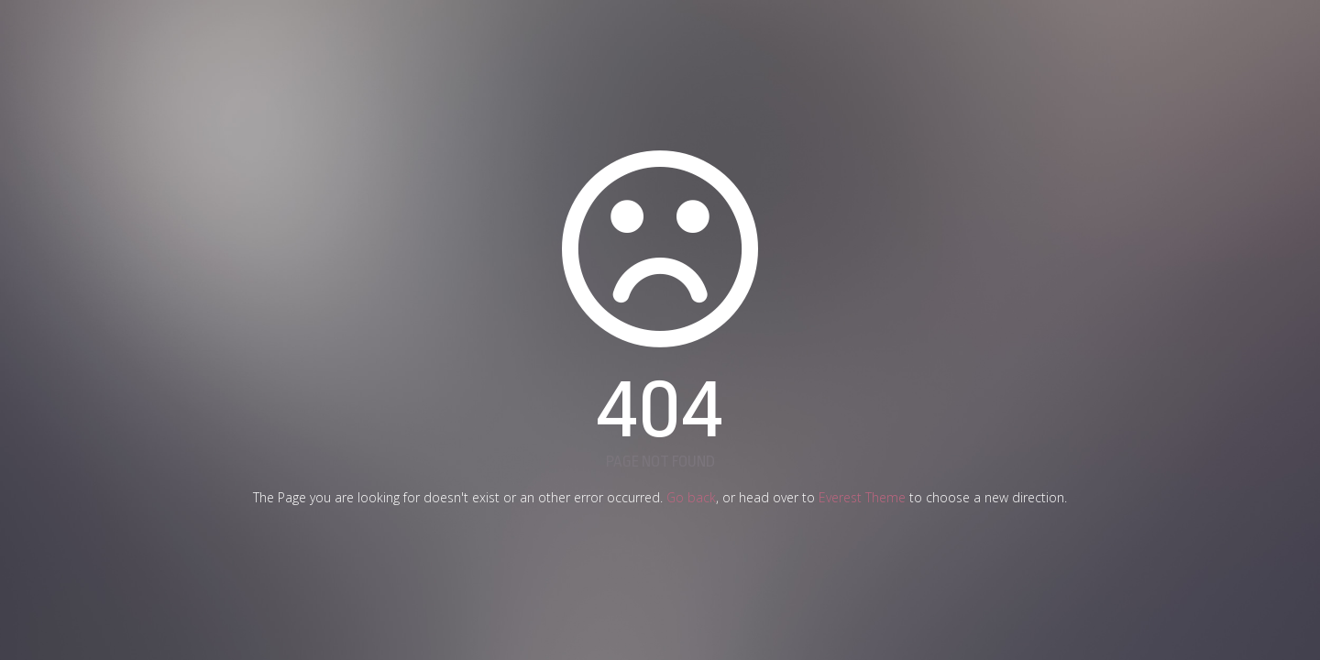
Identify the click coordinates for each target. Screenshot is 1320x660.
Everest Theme (862, 497)
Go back (691, 497)
